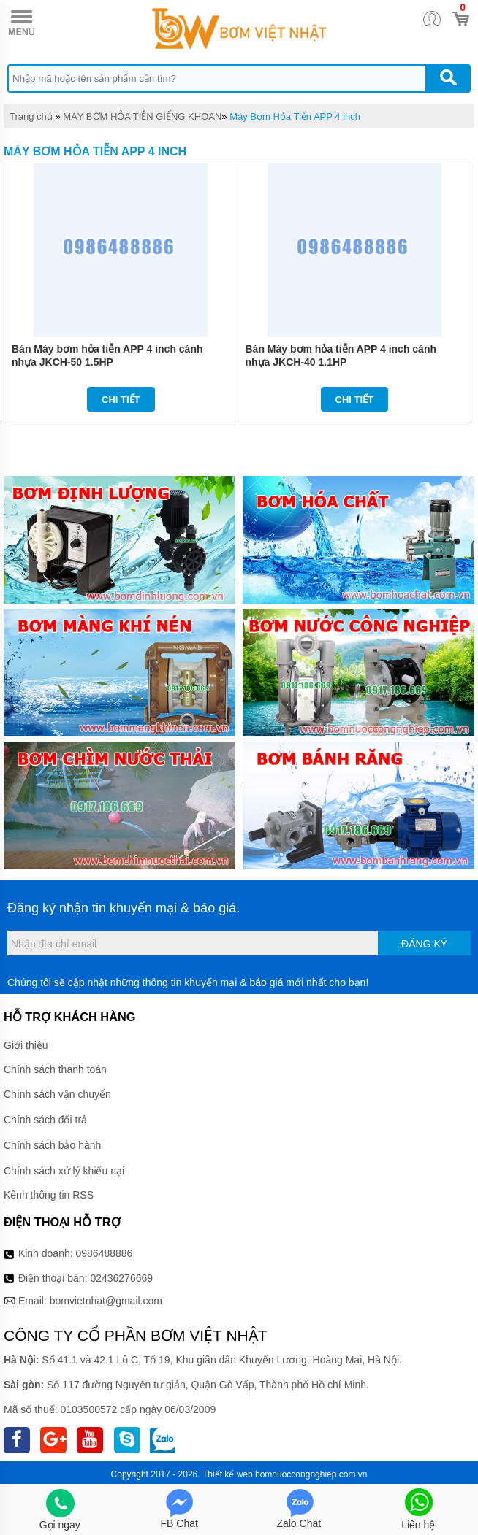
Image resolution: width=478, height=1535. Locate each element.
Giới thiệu (26, 1045)
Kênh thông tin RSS (49, 1195)
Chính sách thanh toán (55, 1069)
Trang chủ (31, 116)
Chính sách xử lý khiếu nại (64, 1171)
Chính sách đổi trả (45, 1120)
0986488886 (104, 1253)
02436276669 (121, 1278)
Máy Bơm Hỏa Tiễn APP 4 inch (294, 116)
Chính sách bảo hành (52, 1145)
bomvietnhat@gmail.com (106, 1301)
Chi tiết (121, 399)
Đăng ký (424, 944)
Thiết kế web (227, 1474)
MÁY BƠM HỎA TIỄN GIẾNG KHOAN (142, 116)
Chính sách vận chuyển (57, 1094)
